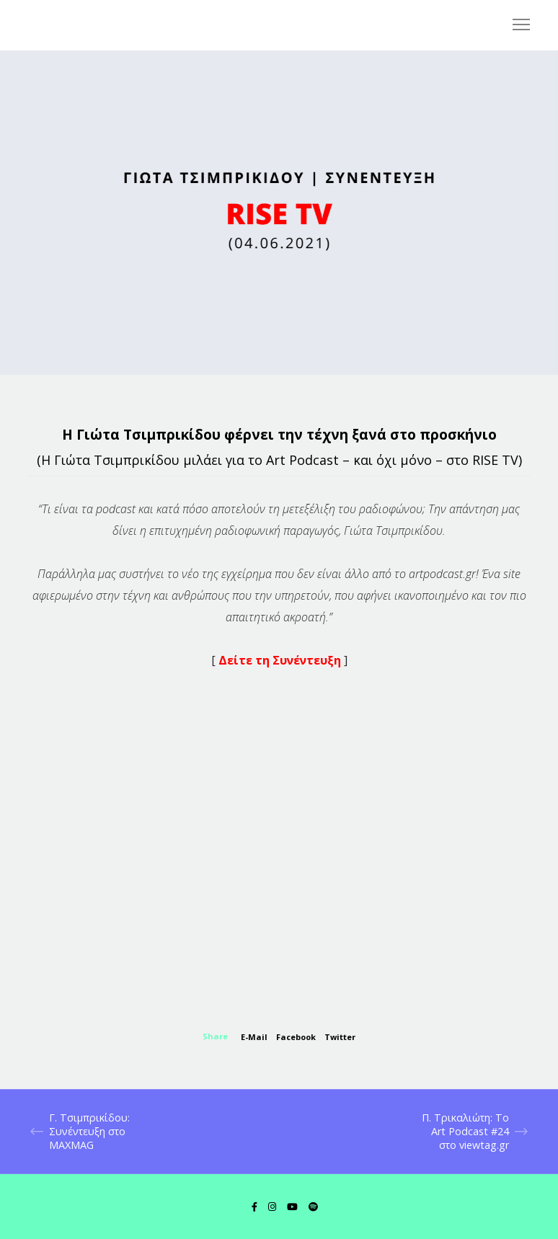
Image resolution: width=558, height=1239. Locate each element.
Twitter (339, 1036)
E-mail (254, 1036)
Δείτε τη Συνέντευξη (281, 660)
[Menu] (515, 25)
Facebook (296, 1036)
